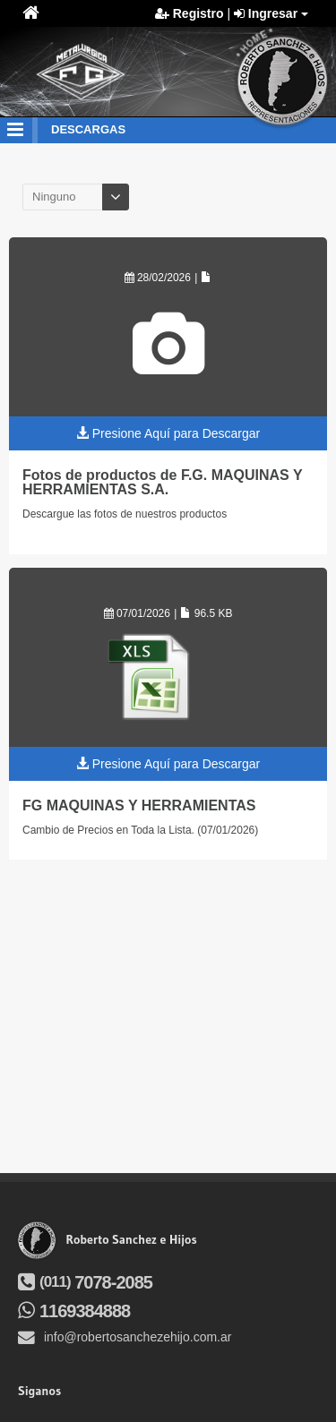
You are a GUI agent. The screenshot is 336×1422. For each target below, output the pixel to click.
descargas (88, 129)
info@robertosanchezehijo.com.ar (124, 1337)
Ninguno (53, 196)
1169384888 (74, 1311)
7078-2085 (85, 1282)
